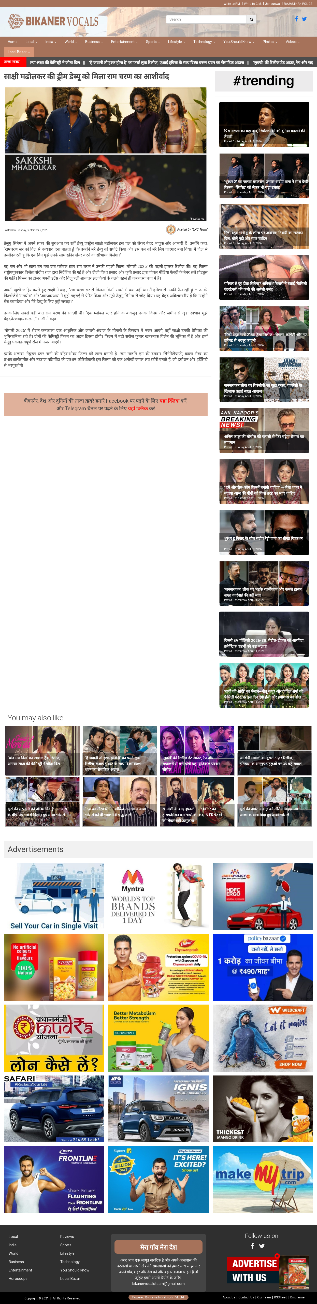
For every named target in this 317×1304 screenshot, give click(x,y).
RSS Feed (280, 1297)
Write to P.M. (232, 4)
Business (94, 42)
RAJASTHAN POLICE (298, 4)
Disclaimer (298, 1297)
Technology (204, 42)
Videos (293, 42)
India (51, 42)
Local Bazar (19, 52)
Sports (153, 42)
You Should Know (239, 42)
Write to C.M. (253, 4)
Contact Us (246, 1297)
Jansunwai (273, 4)
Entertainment (124, 42)
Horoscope (17, 1278)
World (71, 42)
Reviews (66, 1236)
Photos (270, 42)
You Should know (74, 1270)
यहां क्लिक (170, 401)
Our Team (264, 1297)
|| (180, 62)
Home (13, 42)
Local (31, 42)
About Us (229, 1297)
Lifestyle (176, 42)
